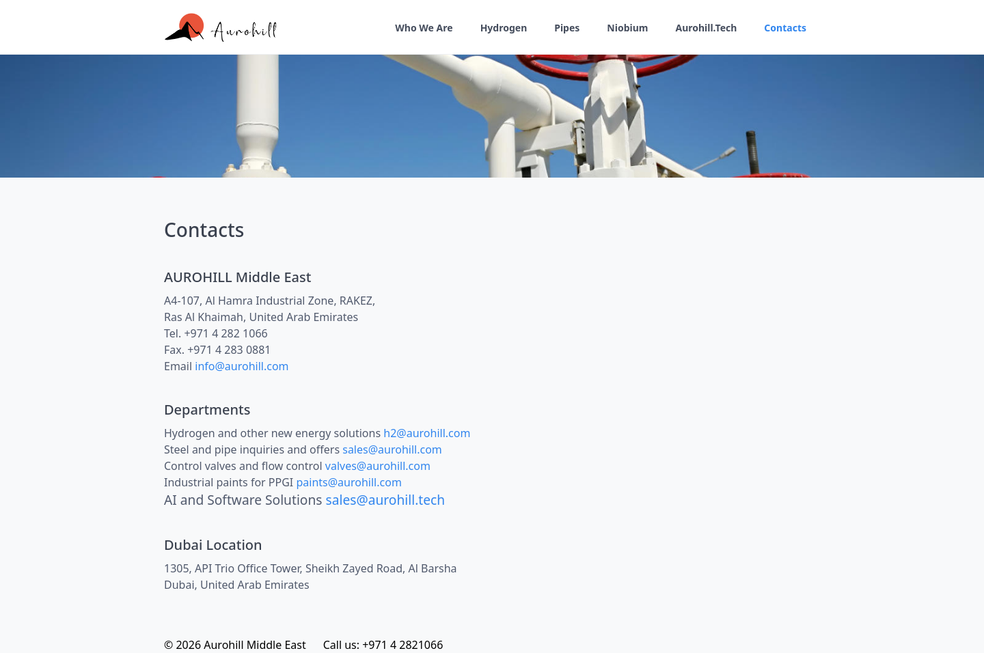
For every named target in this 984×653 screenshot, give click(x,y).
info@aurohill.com (241, 366)
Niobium (627, 27)
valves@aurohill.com (377, 465)
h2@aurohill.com (426, 433)
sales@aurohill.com (392, 449)
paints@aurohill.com (348, 482)
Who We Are (423, 27)
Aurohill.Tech (706, 27)
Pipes (566, 27)
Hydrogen (504, 27)
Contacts (785, 27)
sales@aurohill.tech (386, 499)
